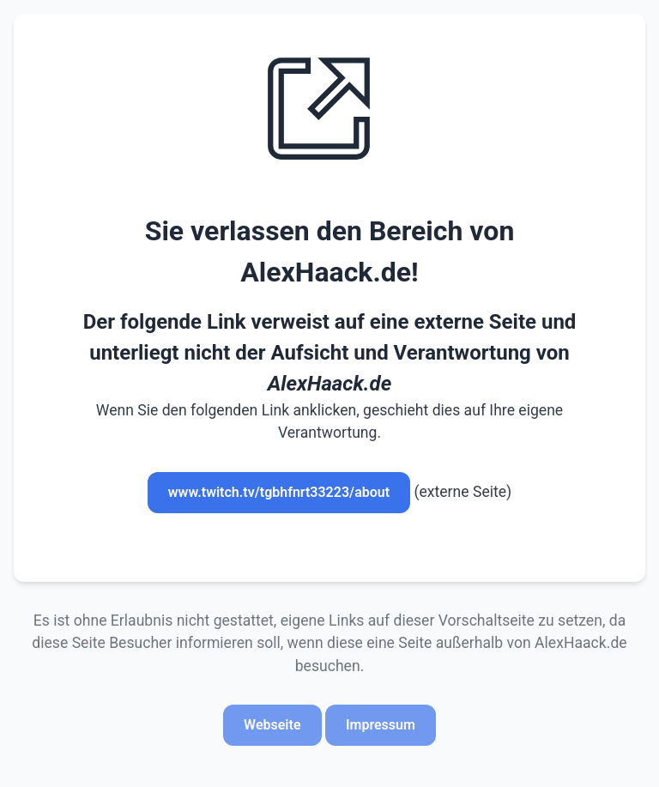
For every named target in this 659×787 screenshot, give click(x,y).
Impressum (380, 725)
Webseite (272, 725)
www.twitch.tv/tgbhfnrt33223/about (279, 492)
